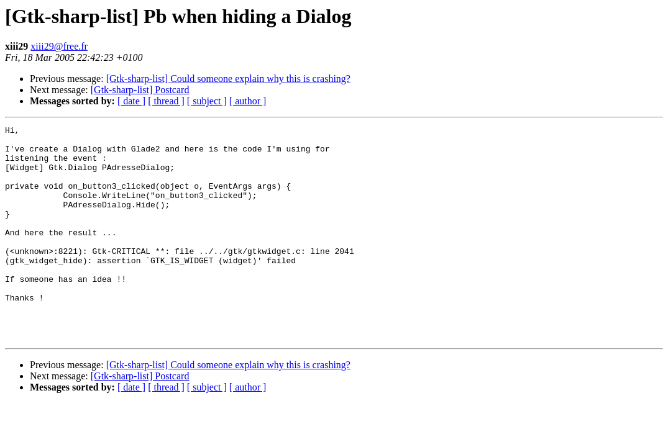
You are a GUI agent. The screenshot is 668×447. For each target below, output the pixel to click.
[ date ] (131, 101)
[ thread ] (166, 101)
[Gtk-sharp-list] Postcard (140, 89)
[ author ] (248, 101)
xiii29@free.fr (59, 46)
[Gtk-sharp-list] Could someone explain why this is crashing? (228, 78)
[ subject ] (207, 101)
